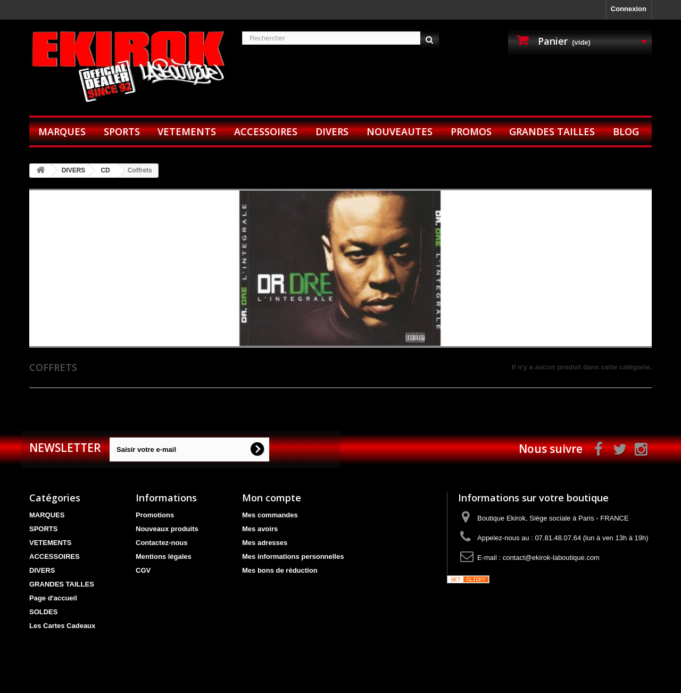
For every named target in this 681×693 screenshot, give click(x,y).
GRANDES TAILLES (552, 131)
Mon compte (271, 497)
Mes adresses (264, 543)
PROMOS (471, 131)
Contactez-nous (162, 543)
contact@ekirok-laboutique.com (551, 558)
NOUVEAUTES (400, 131)
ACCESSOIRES (265, 131)
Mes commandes (270, 515)
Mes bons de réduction (280, 570)
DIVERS (331, 131)
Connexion (628, 9)
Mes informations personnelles (293, 556)
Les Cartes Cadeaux (62, 626)
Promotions (155, 515)
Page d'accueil (53, 598)
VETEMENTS (186, 131)
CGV (143, 570)
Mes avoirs (260, 529)
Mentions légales (164, 556)
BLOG (626, 131)
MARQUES (62, 131)
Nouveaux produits (167, 529)
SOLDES (43, 612)
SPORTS (122, 131)
